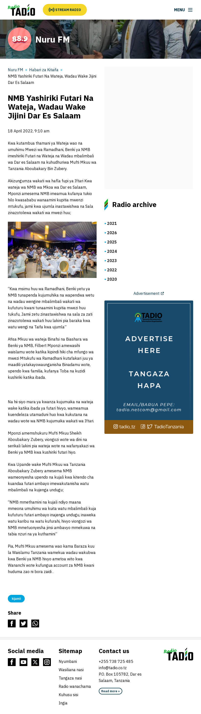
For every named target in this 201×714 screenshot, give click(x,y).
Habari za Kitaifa (43, 69)
